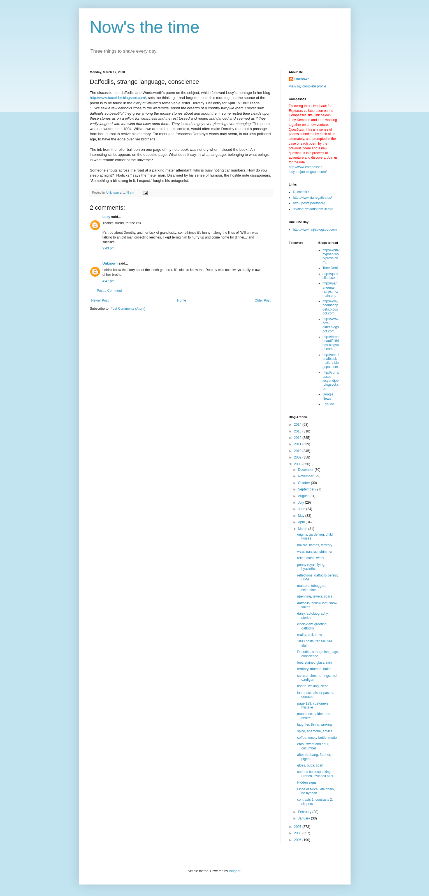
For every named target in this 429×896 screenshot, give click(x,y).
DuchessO (301, 192)
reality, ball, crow (309, 635)
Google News (328, 396)
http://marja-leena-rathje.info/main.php (330, 289)
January (304, 818)
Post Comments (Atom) (127, 309)
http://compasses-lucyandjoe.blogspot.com (331, 381)
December (306, 470)
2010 (298, 451)
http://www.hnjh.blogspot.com (315, 229)
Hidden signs (306, 782)
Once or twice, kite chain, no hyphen (316, 791)
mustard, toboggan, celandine (311, 588)
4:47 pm (109, 281)
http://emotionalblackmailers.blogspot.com (331, 361)
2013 (298, 431)
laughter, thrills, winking (314, 724)
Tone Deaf (330, 268)
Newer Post (100, 300)
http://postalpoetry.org (309, 203)
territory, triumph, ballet (314, 669)
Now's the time (145, 27)
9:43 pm (109, 248)
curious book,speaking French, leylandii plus (315, 774)
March (303, 529)
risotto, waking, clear (312, 686)
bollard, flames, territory (314, 545)
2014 (298, 425)
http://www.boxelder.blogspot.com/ (118, 98)
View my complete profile (307, 86)
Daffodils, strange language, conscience (318, 654)
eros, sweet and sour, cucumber (313, 746)
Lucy (106, 217)
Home (181, 300)
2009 (298, 457)
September (306, 489)
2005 (298, 840)
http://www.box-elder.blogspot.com (331, 325)
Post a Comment (109, 291)
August (303, 496)
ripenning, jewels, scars (314, 596)
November (306, 476)
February (305, 812)
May (301, 516)
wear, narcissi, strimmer (314, 552)
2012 (298, 438)
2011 (298, 444)
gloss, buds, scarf (310, 765)
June (302, 509)
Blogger (234, 871)
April (301, 522)
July (301, 502)
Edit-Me (328, 404)
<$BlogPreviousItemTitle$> (313, 209)
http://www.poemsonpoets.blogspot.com (331, 307)
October (304, 483)
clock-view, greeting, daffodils (312, 626)
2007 (298, 827)
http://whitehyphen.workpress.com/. (331, 256)
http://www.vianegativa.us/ (312, 198)
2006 (298, 833)
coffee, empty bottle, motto (317, 738)
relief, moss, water (310, 558)
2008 (298, 464)
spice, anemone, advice (314, 731)
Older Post (263, 300)
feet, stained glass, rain (314, 663)
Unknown (110, 263)
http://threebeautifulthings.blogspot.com (331, 343)
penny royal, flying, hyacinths (311, 567)
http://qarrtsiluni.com (330, 276)
